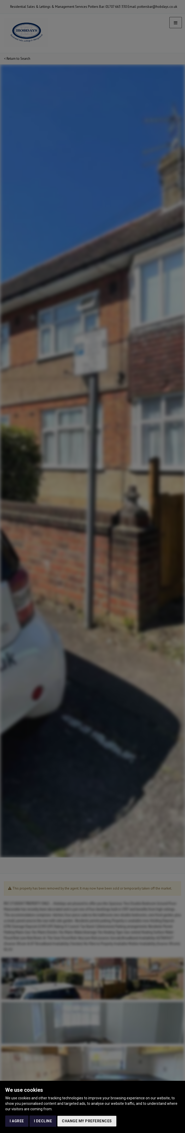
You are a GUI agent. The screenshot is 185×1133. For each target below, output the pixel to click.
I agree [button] (17, 1121)
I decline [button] (43, 1121)
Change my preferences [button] (87, 1121)
